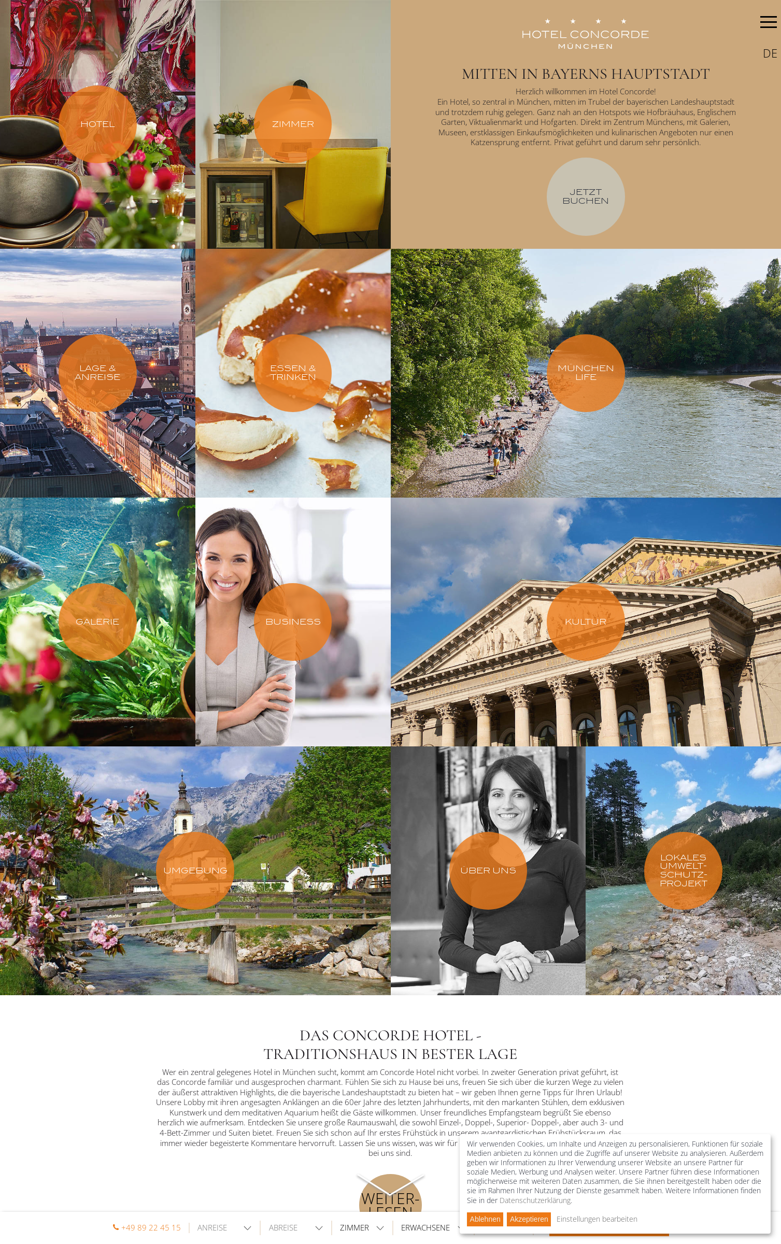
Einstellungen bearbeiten (597, 1219)
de (770, 53)
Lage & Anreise (97, 372)
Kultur (585, 622)
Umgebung (195, 870)
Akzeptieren (529, 1219)
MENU (768, 24)
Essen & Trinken (293, 372)
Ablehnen (485, 1219)
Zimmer (293, 124)
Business (293, 622)
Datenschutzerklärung (535, 1200)
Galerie (97, 622)
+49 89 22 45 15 (151, 1227)
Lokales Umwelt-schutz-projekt (683, 870)
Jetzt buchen (585, 196)
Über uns (488, 870)
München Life (586, 372)
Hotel (97, 124)
